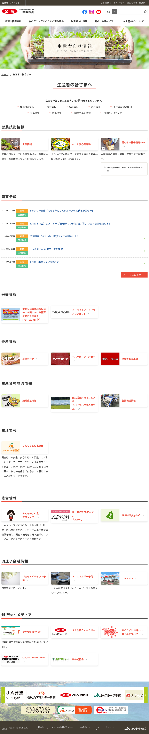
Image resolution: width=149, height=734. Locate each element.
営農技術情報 (27, 107)
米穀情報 (73, 107)
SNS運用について (84, 728)
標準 (109, 11)
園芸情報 (51, 107)
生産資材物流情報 (122, 107)
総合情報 (57, 113)
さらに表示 (135, 274)
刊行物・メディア (112, 113)
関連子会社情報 (82, 113)
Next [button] (146, 695)
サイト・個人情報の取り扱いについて (62, 728)
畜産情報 (95, 107)
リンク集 (98, 728)
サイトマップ (110, 728)
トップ (4, 74)
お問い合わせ (41, 728)
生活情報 (34, 113)
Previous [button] (3, 695)
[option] (74, 695)
